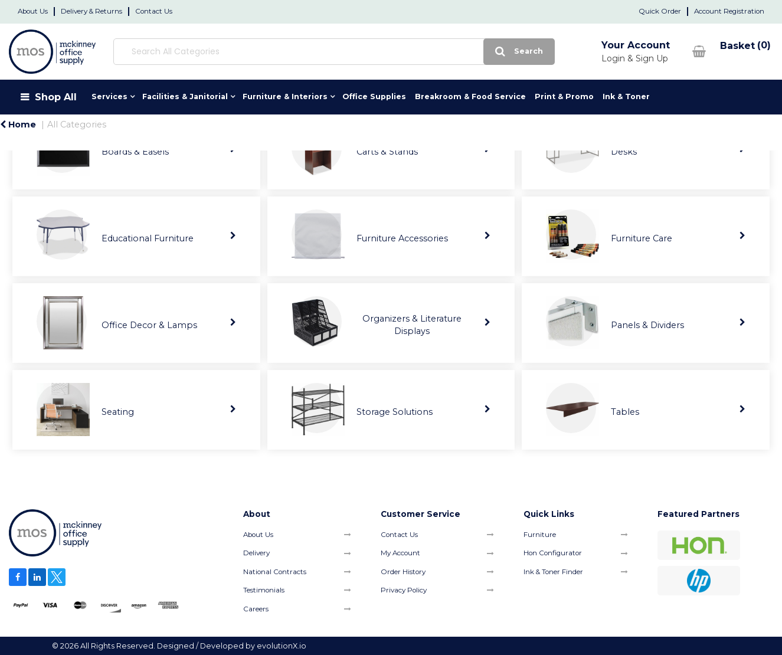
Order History (403, 572)
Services (109, 96)
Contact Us (153, 11)
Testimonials (263, 590)
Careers (256, 609)
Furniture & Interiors (285, 96)
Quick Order (660, 11)
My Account (400, 553)
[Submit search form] (500, 51)
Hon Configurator (552, 553)
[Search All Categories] (324, 51)
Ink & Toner (626, 96)
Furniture (539, 534)
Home (18, 124)
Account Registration (729, 11)
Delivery (256, 553)
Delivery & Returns (91, 11)
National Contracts (274, 572)
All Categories (76, 124)
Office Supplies (374, 96)
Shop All (56, 97)
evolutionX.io (281, 645)
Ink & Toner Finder (553, 572)
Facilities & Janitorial (185, 96)
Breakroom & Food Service (470, 96)
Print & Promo (564, 96)
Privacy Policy (404, 590)
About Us (33, 11)
